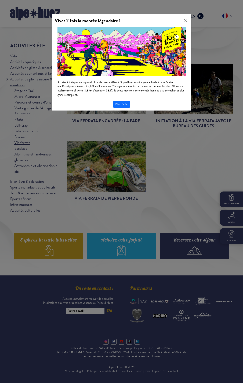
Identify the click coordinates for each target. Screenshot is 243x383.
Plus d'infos (121, 104)
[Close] (185, 20)
